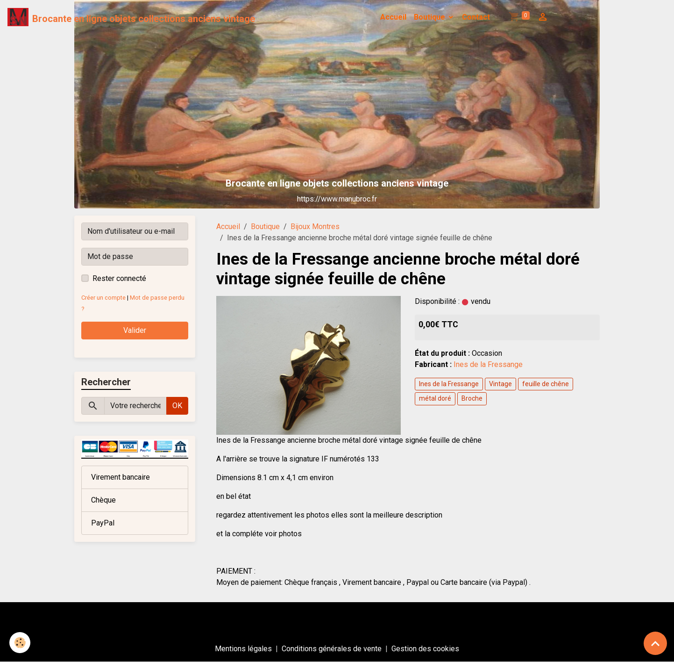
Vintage (500, 384)
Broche (471, 398)
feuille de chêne (545, 384)
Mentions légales (243, 648)
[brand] (131, 17)
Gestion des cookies (425, 648)
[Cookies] (19, 642)
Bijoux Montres (315, 226)
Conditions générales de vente (332, 648)
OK (177, 405)
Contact (476, 17)
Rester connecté (119, 278)
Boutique (430, 17)
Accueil (393, 17)
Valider (134, 330)
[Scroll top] (655, 643)
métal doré (435, 398)
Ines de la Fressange (488, 364)
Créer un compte (103, 297)
